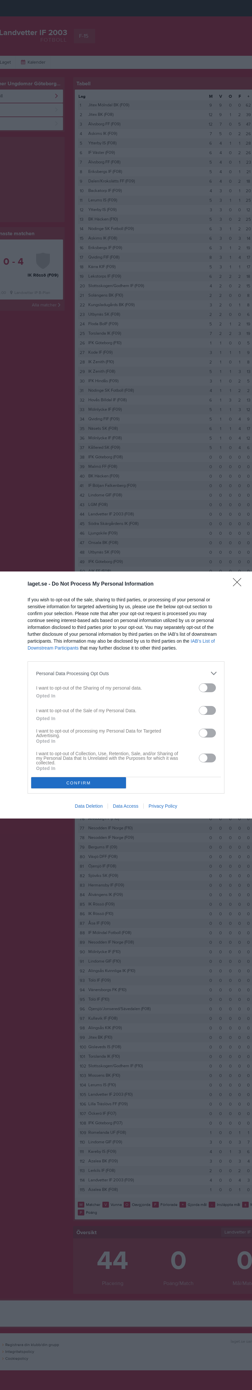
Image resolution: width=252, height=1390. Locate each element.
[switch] (207, 687)
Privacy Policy (163, 806)
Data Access (125, 806)
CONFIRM (78, 782)
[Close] (239, 584)
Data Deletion (89, 806)
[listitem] (126, 673)
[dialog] (126, 695)
